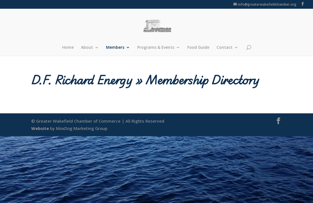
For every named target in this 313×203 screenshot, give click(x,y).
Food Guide (198, 47)
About (87, 47)
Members (115, 47)
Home (68, 47)
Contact (225, 47)
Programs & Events (155, 47)
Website (40, 128)
